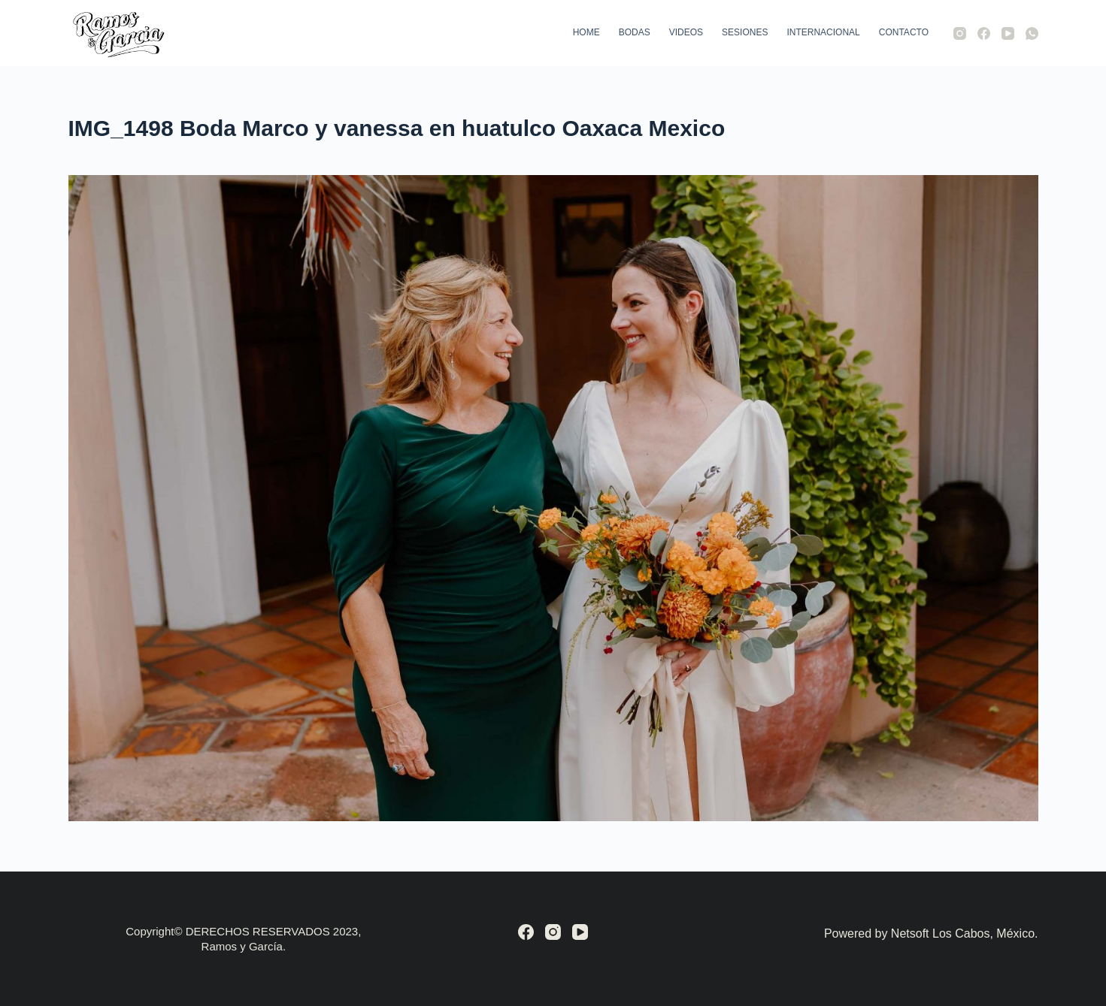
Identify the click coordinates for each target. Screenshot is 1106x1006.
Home (586, 32)
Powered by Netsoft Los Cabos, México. (931, 933)
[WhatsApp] (1032, 33)
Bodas (634, 32)
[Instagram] (959, 33)
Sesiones (745, 32)
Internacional (822, 32)
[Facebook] (983, 33)
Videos (686, 32)
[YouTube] (1007, 33)
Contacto (904, 32)
